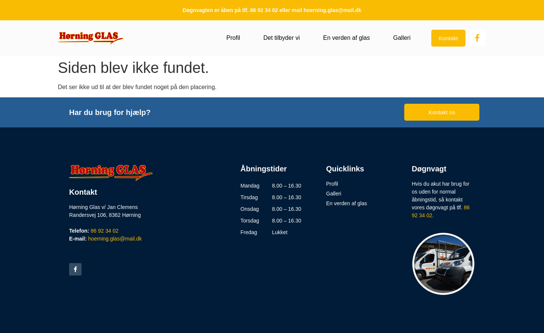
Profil (233, 38)
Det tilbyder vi (281, 38)
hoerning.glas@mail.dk (115, 239)
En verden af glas (346, 38)
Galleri (401, 38)
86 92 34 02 (104, 231)
